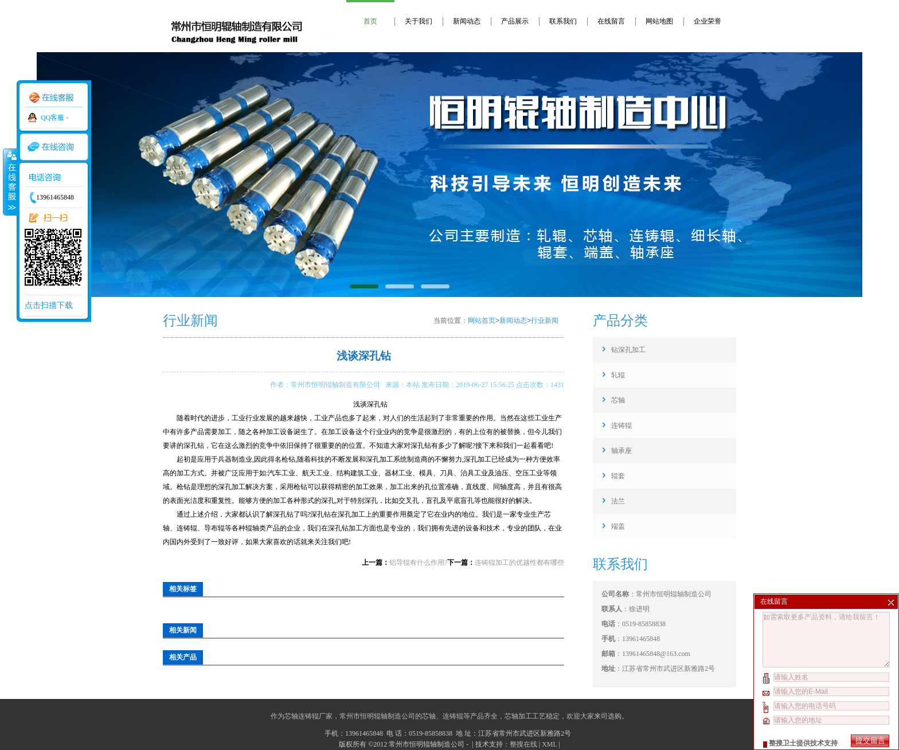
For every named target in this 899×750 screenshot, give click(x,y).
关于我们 (418, 21)
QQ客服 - (54, 118)
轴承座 (621, 451)
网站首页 (481, 321)
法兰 (618, 501)
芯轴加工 (518, 716)
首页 (370, 21)
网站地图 (659, 21)
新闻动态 (466, 21)
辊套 (618, 476)
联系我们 (563, 21)
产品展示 (515, 21)
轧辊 (618, 375)
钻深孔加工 (628, 350)
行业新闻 (544, 321)
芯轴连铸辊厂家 (308, 716)
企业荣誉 (707, 21)
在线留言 (611, 21)
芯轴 (618, 400)
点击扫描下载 (49, 305)
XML (549, 744)
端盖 (618, 526)
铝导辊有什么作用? (418, 562)
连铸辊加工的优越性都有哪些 (519, 562)
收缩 (10, 182)
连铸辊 (621, 425)
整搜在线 (523, 744)
